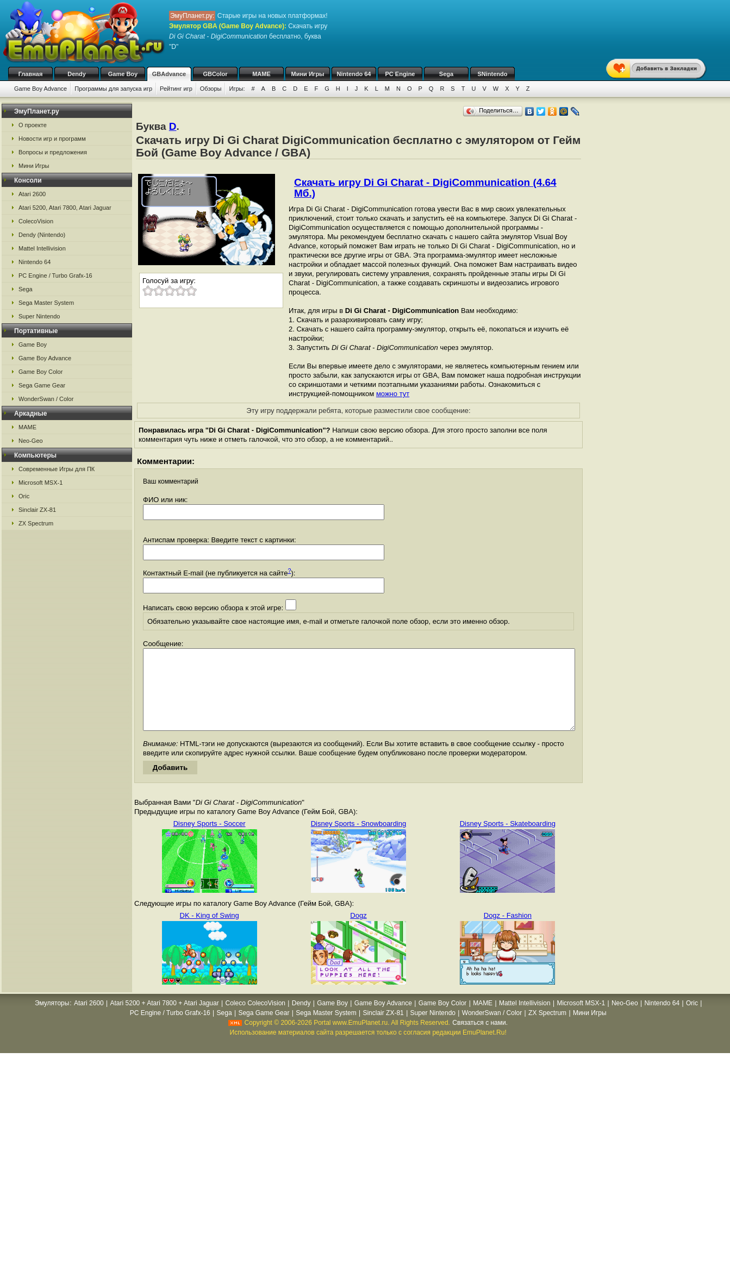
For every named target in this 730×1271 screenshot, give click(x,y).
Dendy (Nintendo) (41, 234)
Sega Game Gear (41, 385)
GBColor (215, 74)
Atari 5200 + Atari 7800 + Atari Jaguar (164, 1019)
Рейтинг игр (176, 88)
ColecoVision (35, 221)
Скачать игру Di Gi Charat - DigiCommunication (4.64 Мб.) (425, 188)
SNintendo (493, 74)
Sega (446, 74)
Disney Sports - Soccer (209, 840)
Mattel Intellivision (42, 248)
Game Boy (123, 74)
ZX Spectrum (35, 523)
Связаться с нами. (480, 1039)
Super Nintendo (39, 316)
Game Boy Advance (40, 88)
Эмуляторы (52, 1019)
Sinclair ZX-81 (37, 509)
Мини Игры (308, 74)
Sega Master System (46, 302)
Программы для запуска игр (113, 88)
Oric (23, 496)
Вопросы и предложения (52, 152)
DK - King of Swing (209, 932)
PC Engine (400, 74)
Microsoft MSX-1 (40, 482)
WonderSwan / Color (45, 399)
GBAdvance (169, 74)
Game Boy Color (40, 371)
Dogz (358, 932)
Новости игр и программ (52, 138)
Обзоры (211, 88)
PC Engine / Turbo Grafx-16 (55, 275)
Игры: (237, 88)
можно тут (392, 394)
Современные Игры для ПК (56, 469)
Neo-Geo (30, 440)
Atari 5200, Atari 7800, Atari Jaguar (64, 207)
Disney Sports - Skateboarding (508, 840)
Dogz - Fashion (508, 932)
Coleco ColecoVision (255, 1019)
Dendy (76, 74)
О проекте (32, 125)
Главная (30, 74)
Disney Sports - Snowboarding (359, 840)
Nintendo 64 (354, 74)
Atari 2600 (32, 194)
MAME (261, 74)
